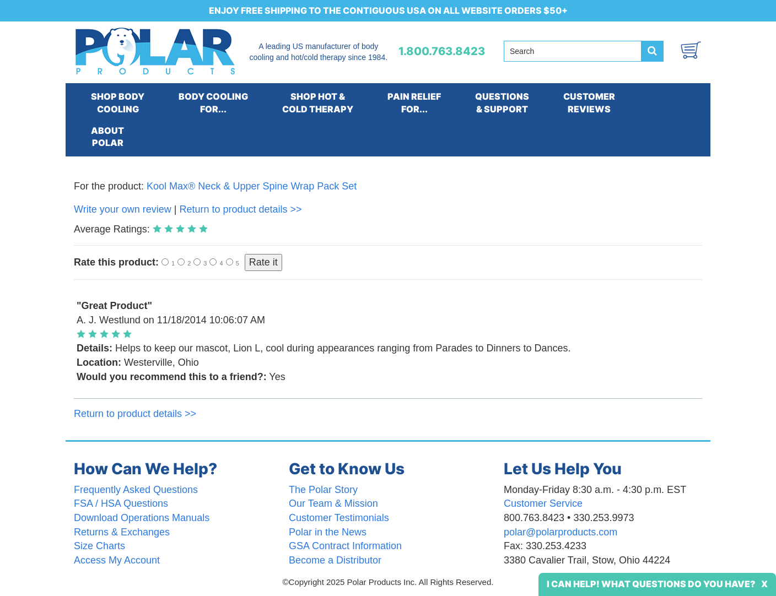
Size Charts (99, 545)
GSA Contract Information (345, 545)
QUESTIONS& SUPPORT (502, 103)
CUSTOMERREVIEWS (589, 103)
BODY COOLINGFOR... (213, 103)
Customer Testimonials (339, 517)
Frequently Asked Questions (136, 489)
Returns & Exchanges (122, 532)
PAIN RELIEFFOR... (414, 103)
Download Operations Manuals (141, 517)
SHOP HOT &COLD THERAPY (317, 103)
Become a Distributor (335, 560)
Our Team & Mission (333, 503)
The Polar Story (323, 489)
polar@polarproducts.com (560, 532)
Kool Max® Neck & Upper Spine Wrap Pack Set (252, 186)
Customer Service (543, 503)
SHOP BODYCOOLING (117, 103)
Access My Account (117, 560)
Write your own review (122, 209)
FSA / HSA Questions (121, 503)
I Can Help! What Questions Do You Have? (651, 583)
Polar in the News (328, 532)
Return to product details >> (240, 209)
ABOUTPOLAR (107, 137)
